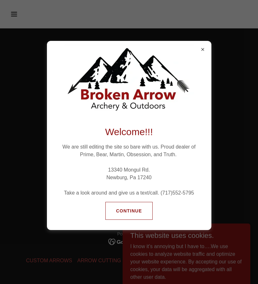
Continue (129, 210)
